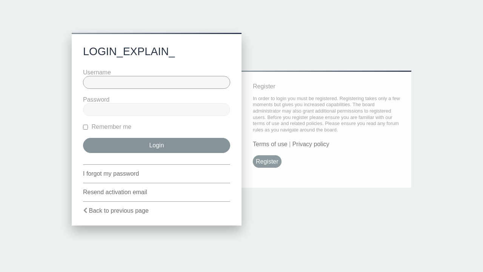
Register (267, 161)
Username (97, 72)
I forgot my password (111, 173)
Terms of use (270, 144)
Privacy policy (310, 144)
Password (96, 99)
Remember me (107, 127)
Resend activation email (115, 192)
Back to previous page (118, 210)
